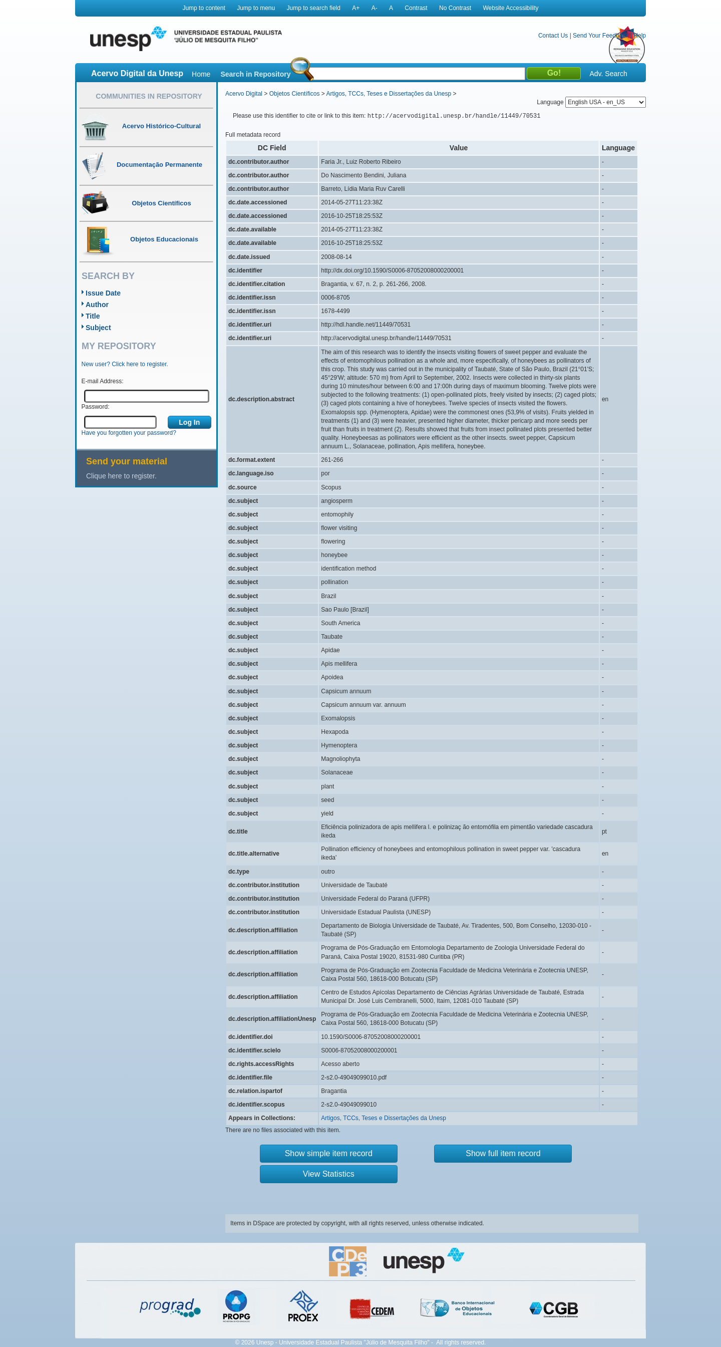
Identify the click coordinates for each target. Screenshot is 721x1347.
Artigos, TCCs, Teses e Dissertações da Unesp (388, 93)
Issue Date (103, 293)
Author (97, 305)
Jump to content (203, 8)
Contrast (416, 8)
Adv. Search (608, 74)
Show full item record (503, 1153)
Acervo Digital (243, 93)
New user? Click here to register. (125, 364)
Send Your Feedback (600, 35)
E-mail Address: (103, 381)
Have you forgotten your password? (129, 432)
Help (639, 35)
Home (201, 74)
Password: (96, 406)
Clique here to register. (121, 476)
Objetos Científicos (294, 93)
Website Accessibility (510, 8)
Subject (98, 328)
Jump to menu (256, 8)
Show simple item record (329, 1153)
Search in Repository (255, 74)
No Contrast (455, 8)
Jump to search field (313, 8)
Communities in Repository (149, 96)
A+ (355, 8)
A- (375, 8)
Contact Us (553, 35)
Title (93, 316)
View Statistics (328, 1174)
